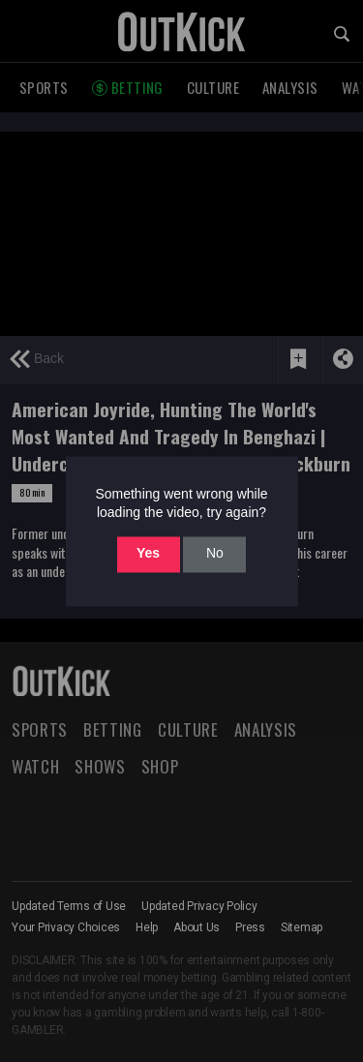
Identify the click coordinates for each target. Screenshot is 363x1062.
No (215, 553)
